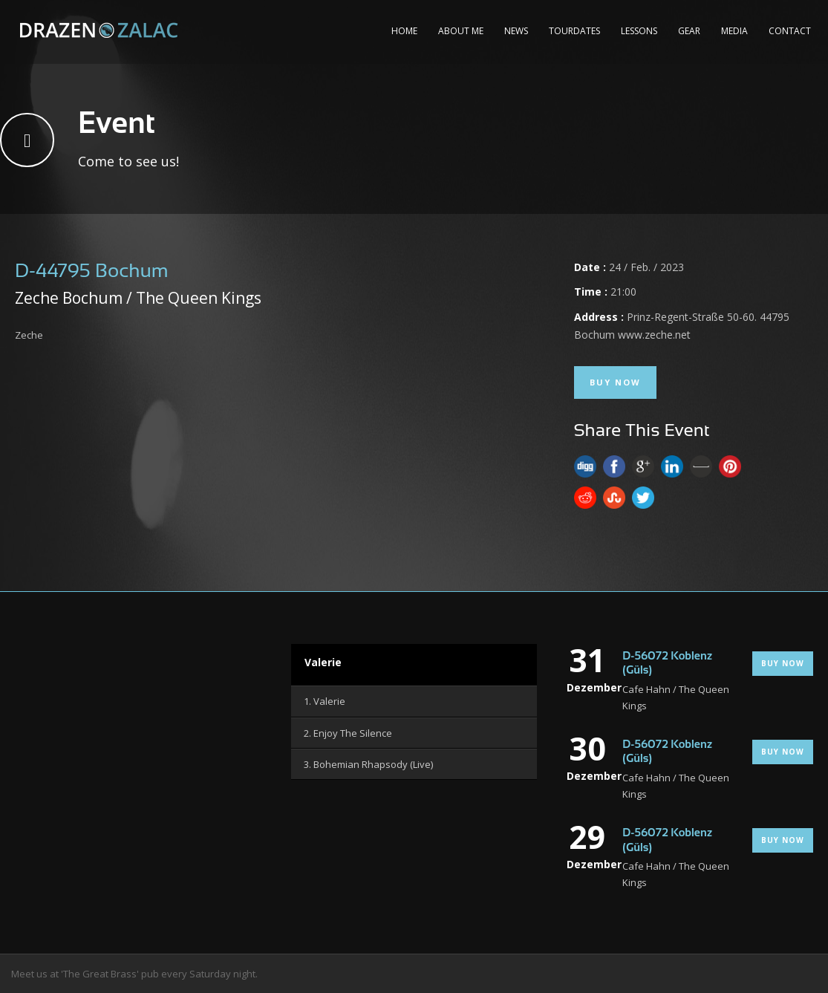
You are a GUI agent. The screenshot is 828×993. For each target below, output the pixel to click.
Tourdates (574, 31)
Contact (790, 31)
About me (460, 31)
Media (734, 31)
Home (404, 31)
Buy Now (615, 382)
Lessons (639, 31)
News (516, 31)
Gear (689, 31)
